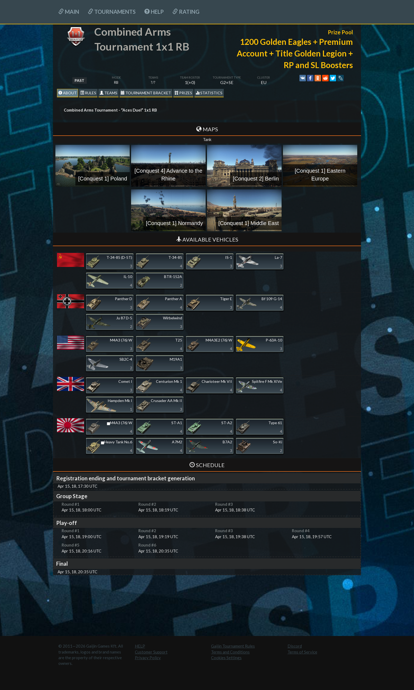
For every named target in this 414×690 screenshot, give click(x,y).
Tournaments (112, 11)
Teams (108, 93)
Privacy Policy (148, 657)
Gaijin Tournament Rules (233, 646)
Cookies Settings (226, 657)
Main (68, 11)
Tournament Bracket (146, 93)
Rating (185, 11)
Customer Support (151, 651)
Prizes (183, 93)
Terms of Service (302, 651)
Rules (88, 93)
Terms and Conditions (230, 651)
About (67, 93)
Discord (295, 646)
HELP (154, 11)
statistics (209, 93)
